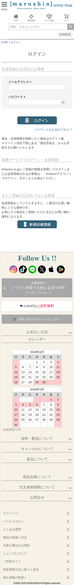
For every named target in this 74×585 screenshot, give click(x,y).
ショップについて (15, 553)
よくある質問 (12, 529)
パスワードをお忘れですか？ (53, 129)
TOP (16, 18)
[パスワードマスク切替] (63, 102)
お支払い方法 (37, 332)
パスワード (17, 97)
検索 (70, 27)
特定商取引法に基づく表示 (21, 569)
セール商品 (49, 18)
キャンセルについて (37, 449)
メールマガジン (13, 521)
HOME (4, 42)
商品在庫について (37, 477)
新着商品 (31, 18)
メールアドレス (20, 82)
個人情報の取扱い (15, 577)
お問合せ (37, 497)
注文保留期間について (37, 487)
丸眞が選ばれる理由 (16, 545)
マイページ (10, 513)
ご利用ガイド (12, 561)
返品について (37, 459)
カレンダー (37, 339)
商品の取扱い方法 (15, 537)
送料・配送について (37, 438)
